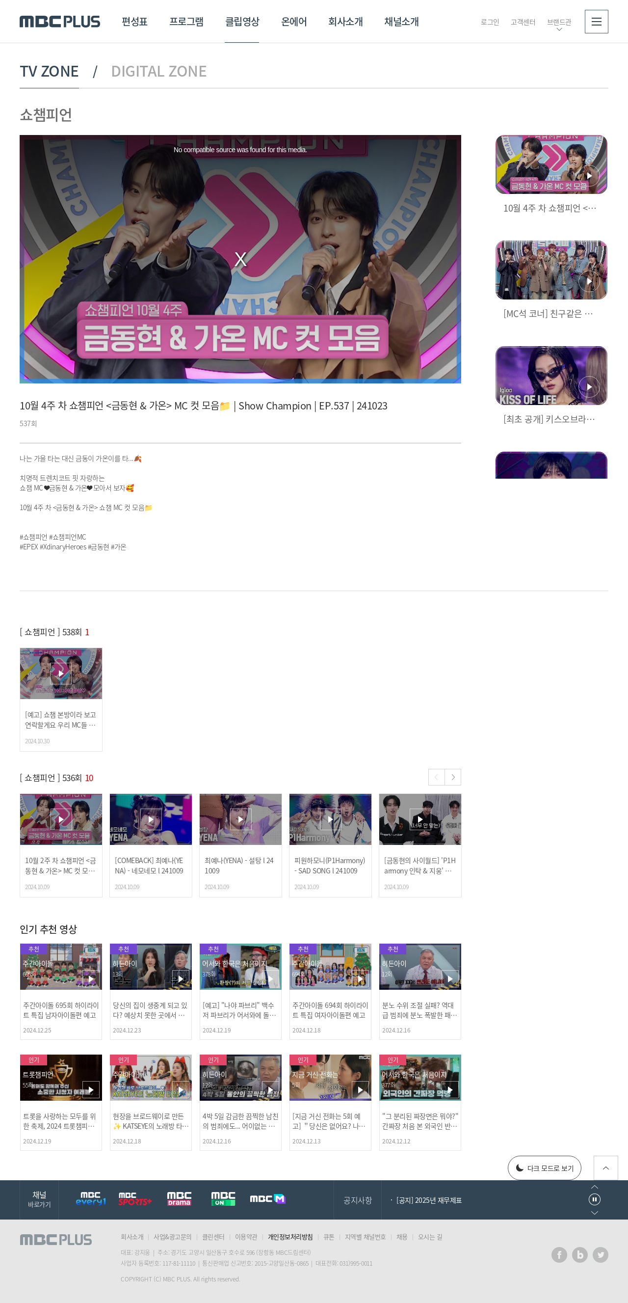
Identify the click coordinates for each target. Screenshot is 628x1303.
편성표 (135, 21)
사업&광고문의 (173, 1236)
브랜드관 (559, 22)
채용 (402, 1236)
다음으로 (594, 1213)
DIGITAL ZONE (159, 71)
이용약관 (246, 1236)
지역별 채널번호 (365, 1236)
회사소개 (345, 21)
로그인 (490, 22)
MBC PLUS (60, 21)
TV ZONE (49, 71)
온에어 (294, 21)
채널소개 (401, 21)
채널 (39, 1199)
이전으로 (594, 1187)
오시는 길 (430, 1236)
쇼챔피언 (46, 114)
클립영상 (242, 21)
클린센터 (213, 1236)
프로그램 (186, 21)
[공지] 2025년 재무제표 (429, 1200)
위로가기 (606, 1168)
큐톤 (329, 1236)
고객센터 (523, 22)
